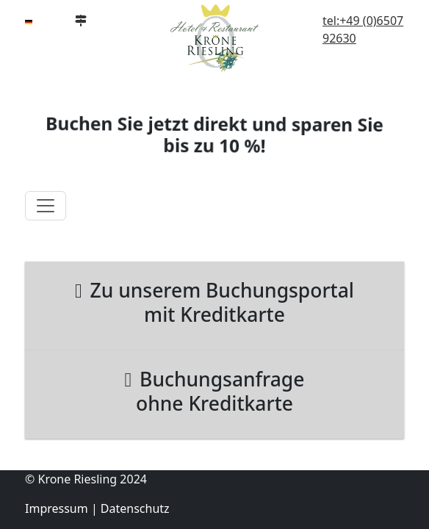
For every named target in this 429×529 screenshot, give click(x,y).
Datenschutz (135, 508)
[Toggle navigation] (45, 205)
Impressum (56, 508)
